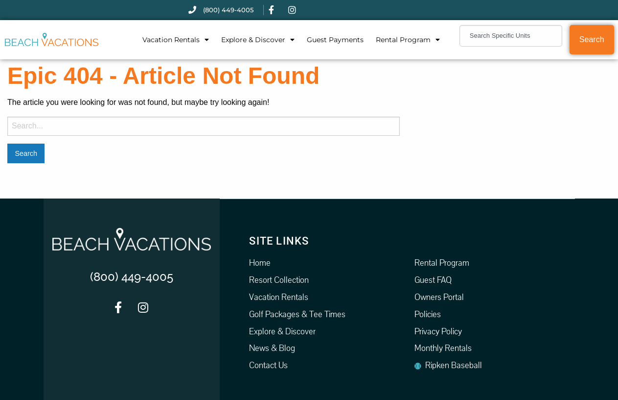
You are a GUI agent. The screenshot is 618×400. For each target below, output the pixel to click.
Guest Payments (335, 39)
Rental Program (408, 39)
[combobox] (510, 36)
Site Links (279, 240)
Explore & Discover (258, 39)
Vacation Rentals (175, 39)
